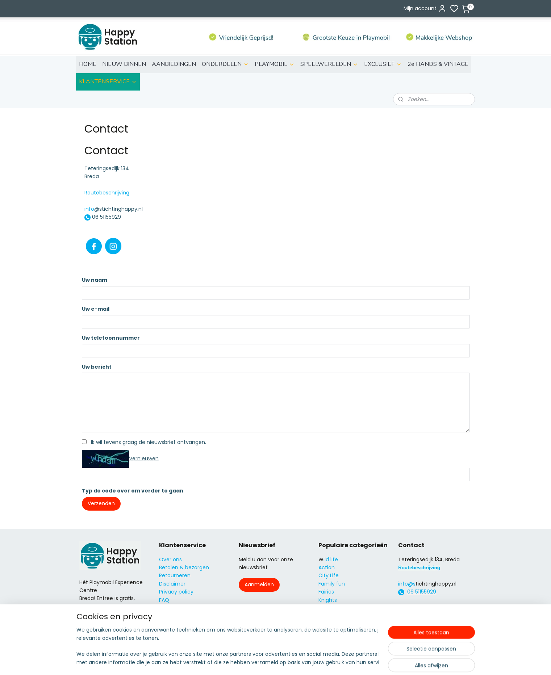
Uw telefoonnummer (110, 337)
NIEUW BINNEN (124, 64)
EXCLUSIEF (383, 64)
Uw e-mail (95, 309)
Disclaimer (172, 583)
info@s (407, 583)
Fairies (326, 591)
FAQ (164, 600)
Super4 (327, 616)
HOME (87, 64)
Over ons (170, 559)
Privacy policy (176, 591)
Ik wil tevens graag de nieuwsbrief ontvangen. (148, 442)
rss (316, 661)
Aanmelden (259, 584)
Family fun (331, 583)
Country (328, 632)
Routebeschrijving (106, 192)
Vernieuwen (143, 458)
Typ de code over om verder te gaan (132, 490)
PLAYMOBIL (275, 64)
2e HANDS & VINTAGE (438, 64)
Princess (328, 608)
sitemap (301, 661)
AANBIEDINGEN (174, 64)
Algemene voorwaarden (189, 616)
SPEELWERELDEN (329, 64)
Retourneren (175, 575)
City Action (332, 624)
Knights (327, 600)
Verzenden (100, 503)
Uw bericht (96, 366)
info (89, 209)
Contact (169, 608)
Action (326, 567)
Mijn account (425, 8)
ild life (330, 559)
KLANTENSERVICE (108, 81)
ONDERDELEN (225, 64)
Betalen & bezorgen (184, 567)
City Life (328, 575)
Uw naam (94, 280)
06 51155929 (421, 591)
